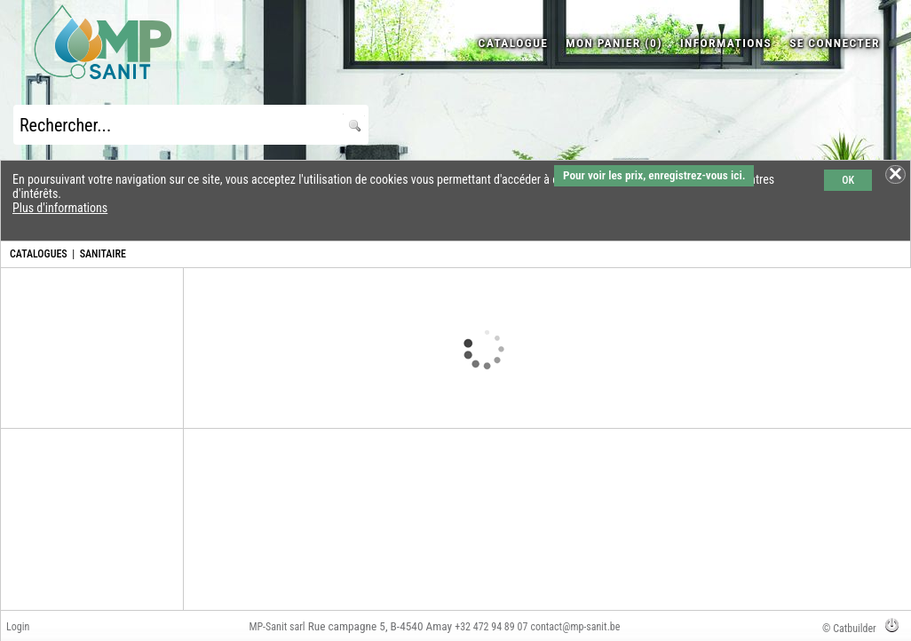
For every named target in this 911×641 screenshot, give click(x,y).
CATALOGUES (38, 254)
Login (17, 627)
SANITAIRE (103, 254)
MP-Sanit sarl (277, 627)
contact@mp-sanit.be (575, 627)
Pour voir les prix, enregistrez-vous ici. (654, 175)
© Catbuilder (849, 628)
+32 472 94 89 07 (491, 627)
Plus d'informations (59, 208)
